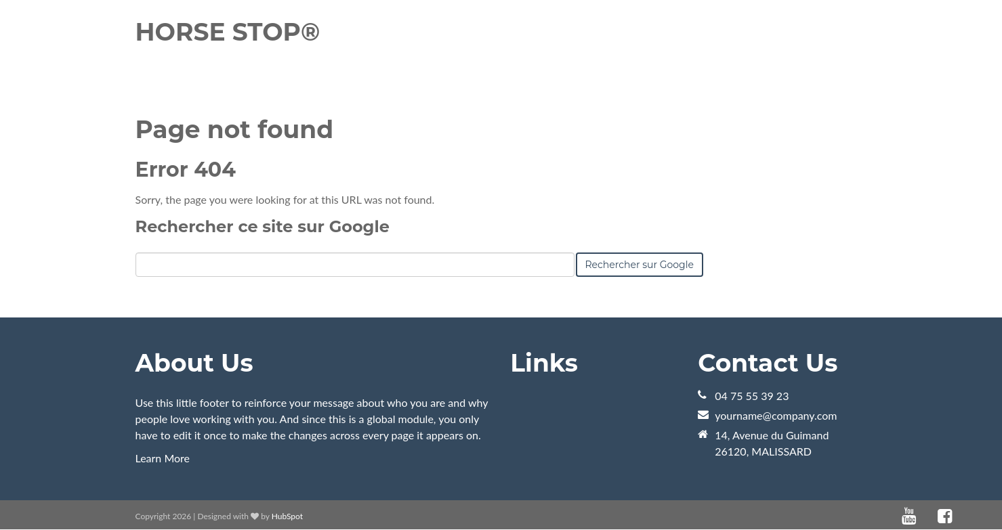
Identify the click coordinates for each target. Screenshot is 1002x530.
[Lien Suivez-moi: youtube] (908, 516)
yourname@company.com (776, 415)
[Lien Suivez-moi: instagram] (962, 516)
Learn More (162, 457)
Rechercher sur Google (639, 265)
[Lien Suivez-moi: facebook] (944, 516)
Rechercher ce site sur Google (262, 226)
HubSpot (287, 516)
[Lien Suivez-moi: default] (926, 516)
